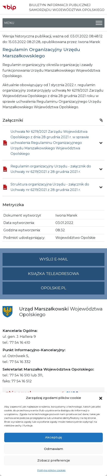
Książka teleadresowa (53, 273)
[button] (101, 398)
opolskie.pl (53, 288)
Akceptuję (53, 437)
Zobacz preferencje (53, 460)
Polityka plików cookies (51, 470)
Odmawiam (53, 449)
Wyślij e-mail (72, 261)
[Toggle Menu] (99, 23)
